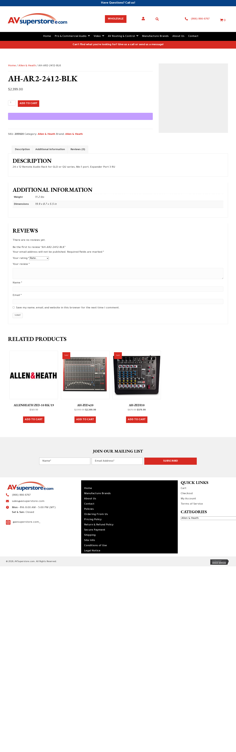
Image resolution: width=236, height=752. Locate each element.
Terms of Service (192, 504)
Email (17, 295)
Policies (89, 509)
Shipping (90, 535)
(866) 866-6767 (200, 19)
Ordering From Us (96, 514)
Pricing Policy (93, 519)
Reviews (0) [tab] (77, 149)
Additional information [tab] (50, 149)
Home (12, 65)
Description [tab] (22, 149)
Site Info (89, 540)
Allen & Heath (27, 65)
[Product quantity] (12, 103)
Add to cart (28, 103)
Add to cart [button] (34, 419)
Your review (21, 264)
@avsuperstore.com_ (26, 522)
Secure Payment (94, 530)
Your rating (21, 258)
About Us (90, 498)
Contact (89, 504)
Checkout (187, 493)
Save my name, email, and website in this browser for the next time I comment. (68, 307)
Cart (183, 488)
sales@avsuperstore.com (28, 501)
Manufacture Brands (97, 493)
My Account (188, 498)
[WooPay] (80, 116)
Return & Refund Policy (98, 524)
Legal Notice (92, 550)
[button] (170, 461)
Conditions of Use (95, 545)
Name (17, 282)
